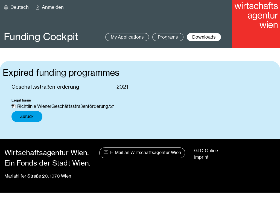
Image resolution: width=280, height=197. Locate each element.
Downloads (203, 37)
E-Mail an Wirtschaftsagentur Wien (142, 152)
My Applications (127, 37)
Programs (168, 37)
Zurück (27, 116)
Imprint (201, 157)
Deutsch (19, 7)
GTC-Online (206, 150)
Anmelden (53, 7)
